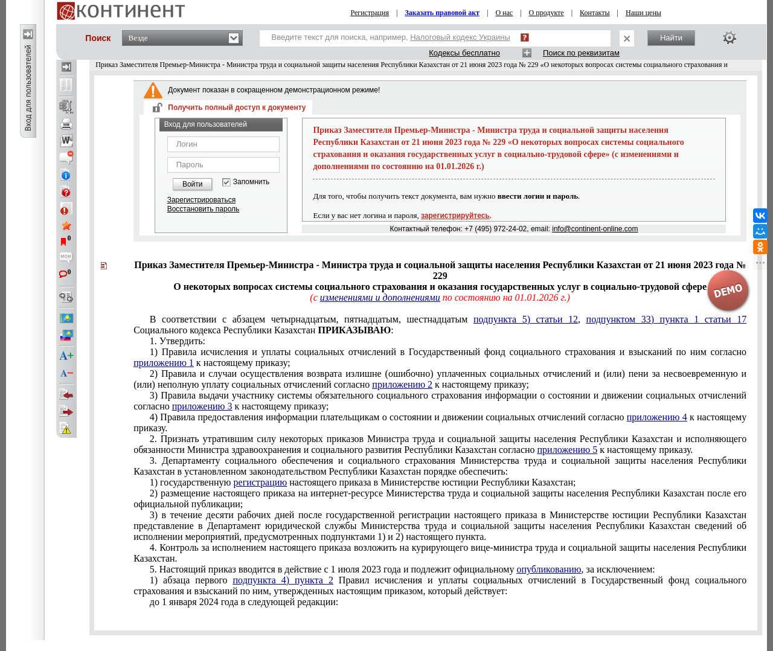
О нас (504, 12)
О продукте (546, 12)
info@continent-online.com (595, 229)
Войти (192, 184)
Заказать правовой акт (442, 12)
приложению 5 (567, 449)
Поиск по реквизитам (581, 52)
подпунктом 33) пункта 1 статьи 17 (666, 319)
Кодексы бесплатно (464, 52)
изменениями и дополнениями (380, 297)
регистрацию (260, 482)
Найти (671, 37)
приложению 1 (163, 363)
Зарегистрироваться (201, 200)
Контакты (595, 12)
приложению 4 (657, 417)
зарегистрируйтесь (455, 215)
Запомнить (251, 182)
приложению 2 (402, 384)
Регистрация (369, 12)
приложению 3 (202, 406)
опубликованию (548, 569)
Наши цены (643, 12)
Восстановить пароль (203, 209)
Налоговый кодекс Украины (460, 37)
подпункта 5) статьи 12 (525, 319)
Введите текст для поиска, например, (391, 37)
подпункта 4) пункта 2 (283, 580)
